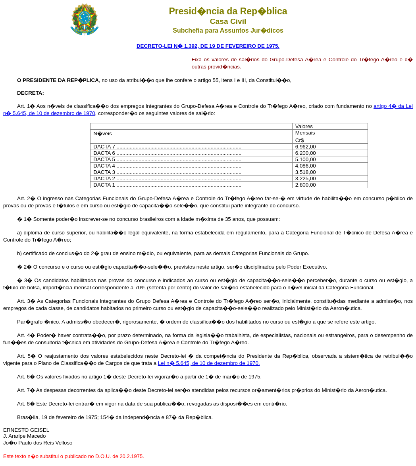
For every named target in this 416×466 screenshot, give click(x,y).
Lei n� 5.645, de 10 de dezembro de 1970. (209, 363)
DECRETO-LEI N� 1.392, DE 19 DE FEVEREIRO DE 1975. (208, 46)
